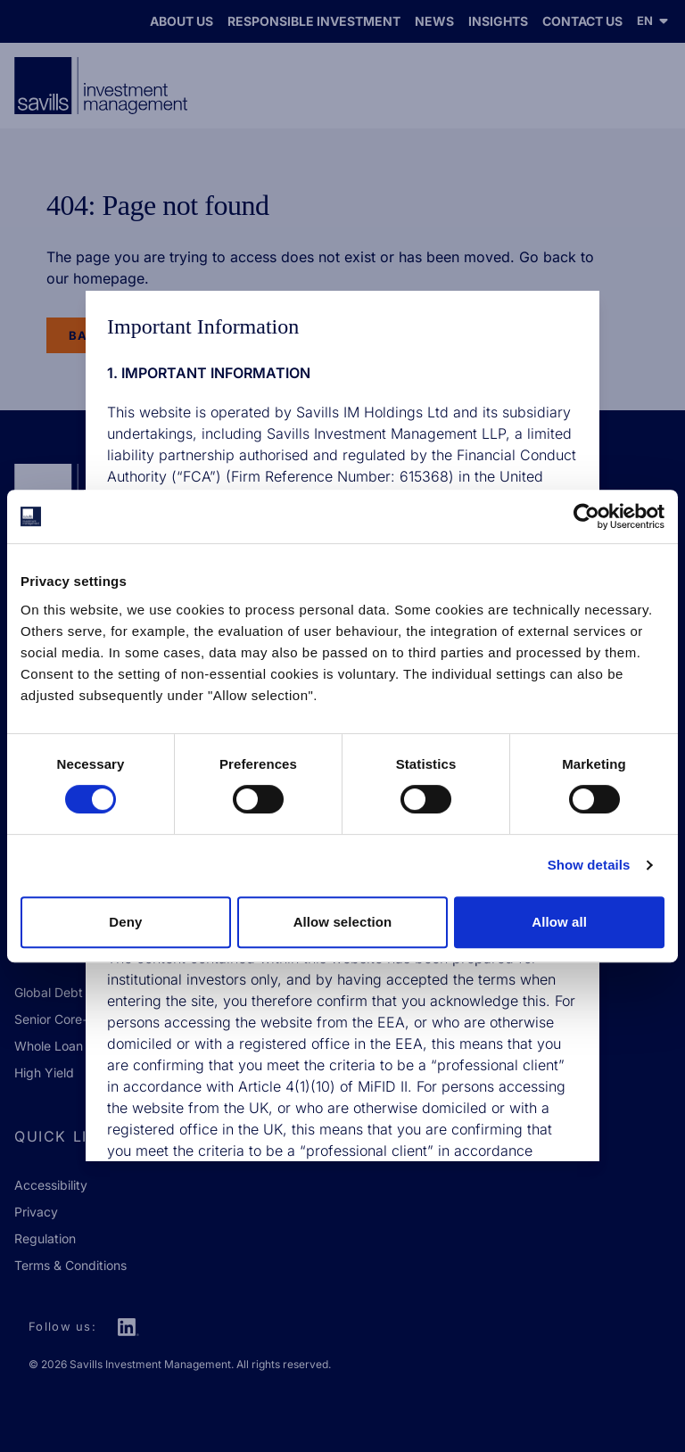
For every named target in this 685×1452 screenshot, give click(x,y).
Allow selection (342, 921)
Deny (125, 921)
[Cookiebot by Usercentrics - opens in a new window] (586, 516)
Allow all (559, 921)
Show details (589, 864)
